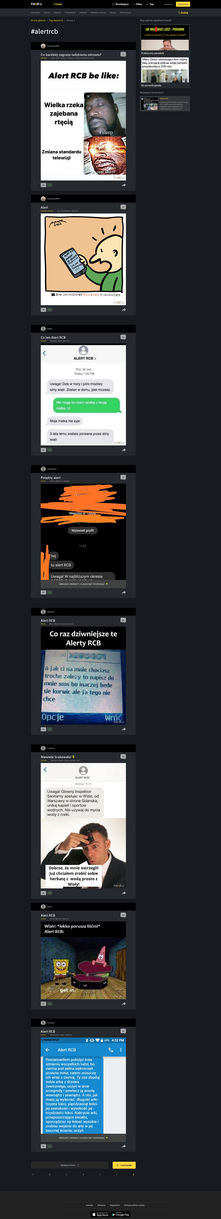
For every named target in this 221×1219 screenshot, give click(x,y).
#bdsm (52, 481)
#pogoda (53, 341)
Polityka (83, 12)
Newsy (113, 12)
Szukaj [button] (184, 12)
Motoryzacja (125, 12)
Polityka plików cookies (134, 1205)
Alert (44, 207)
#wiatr (60, 341)
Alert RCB (48, 620)
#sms (59, 211)
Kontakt (89, 1205)
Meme (43, 624)
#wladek (66, 481)
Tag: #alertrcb (56, 20)
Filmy (139, 4)
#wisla (66, 760)
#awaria (73, 760)
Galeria (57, 12)
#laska (63, 624)
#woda (61, 760)
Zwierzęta (35, 12)
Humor (47, 12)
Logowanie (168, 4)
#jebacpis (71, 58)
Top (152, 4)
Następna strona (70, 1165)
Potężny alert (51, 478)
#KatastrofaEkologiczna (85, 58)
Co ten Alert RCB (53, 337)
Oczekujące (122, 4)
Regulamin (115, 1205)
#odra (53, 58)
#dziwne (57, 624)
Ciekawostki (70, 12)
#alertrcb (64, 58)
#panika (59, 919)
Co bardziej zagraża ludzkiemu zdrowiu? (71, 55)
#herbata (54, 760)
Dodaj (58, 4)
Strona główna (38, 20)
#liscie (52, 919)
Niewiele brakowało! (57, 757)
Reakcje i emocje (98, 12)
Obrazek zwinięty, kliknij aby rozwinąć (82, 584)
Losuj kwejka (124, 1165)
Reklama (101, 1205)
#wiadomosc (54, 1035)
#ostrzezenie (66, 211)
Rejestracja (183, 4)
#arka (62, 1035)
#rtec (58, 58)
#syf (78, 760)
